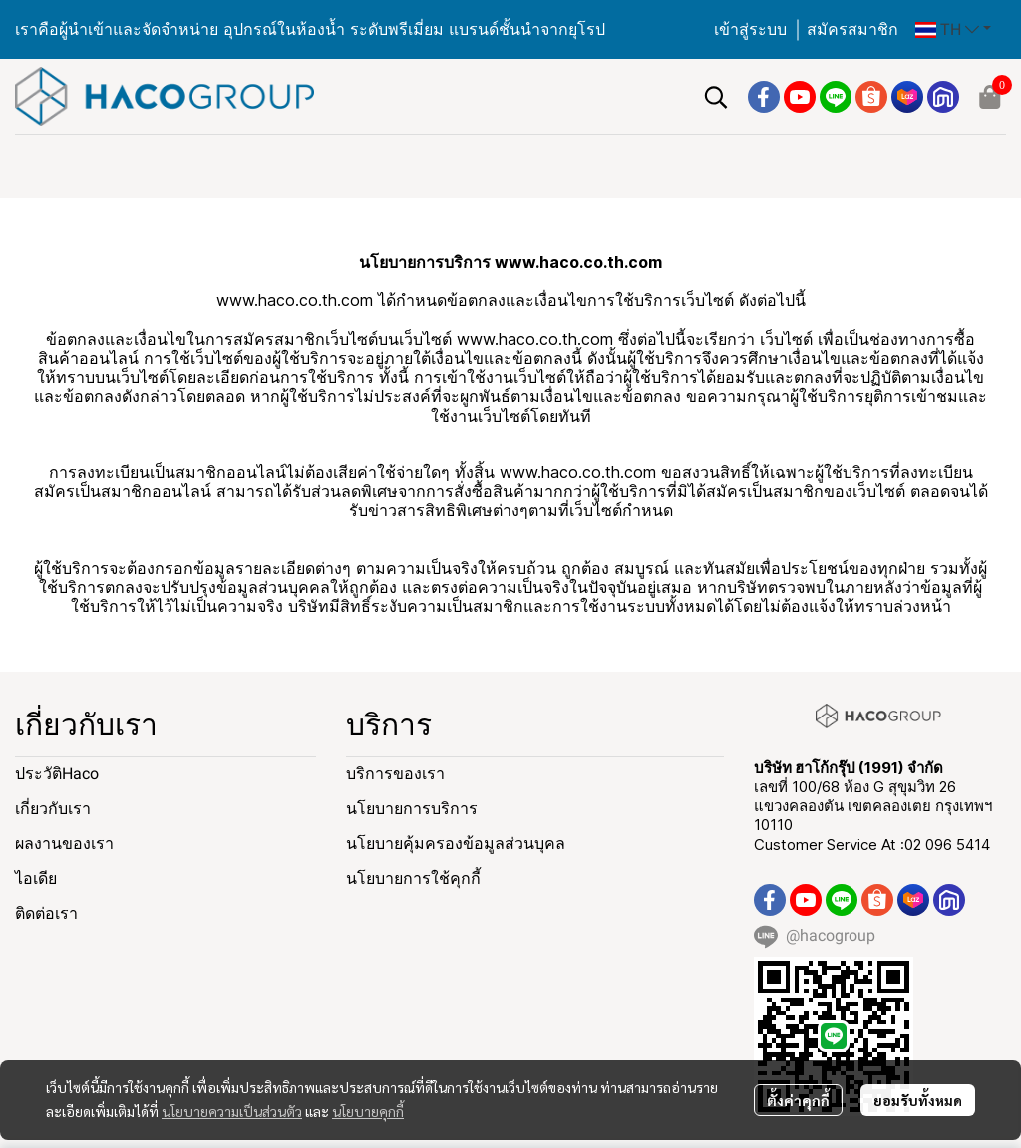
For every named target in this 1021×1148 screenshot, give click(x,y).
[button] (953, 30)
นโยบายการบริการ (412, 808)
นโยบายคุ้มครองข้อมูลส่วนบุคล (455, 843)
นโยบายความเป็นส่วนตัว (232, 1111)
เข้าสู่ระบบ (750, 29)
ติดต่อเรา (46, 913)
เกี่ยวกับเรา (53, 808)
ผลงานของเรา (64, 843)
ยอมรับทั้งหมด (917, 1100)
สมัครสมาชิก (852, 29)
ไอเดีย (36, 878)
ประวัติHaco (57, 773)
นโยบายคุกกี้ (368, 1111)
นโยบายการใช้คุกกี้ (413, 878)
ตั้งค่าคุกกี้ (798, 1100)
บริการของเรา (395, 773)
